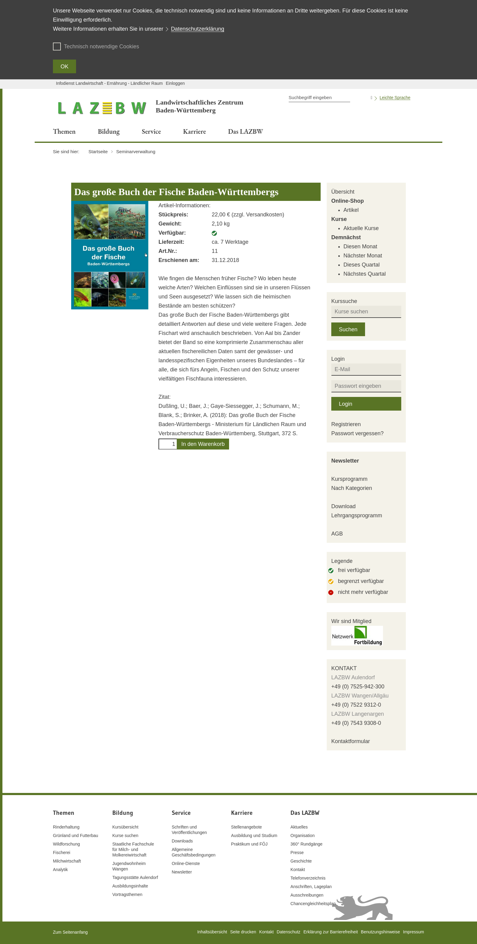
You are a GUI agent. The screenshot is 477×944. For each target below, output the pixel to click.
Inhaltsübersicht (212, 931)
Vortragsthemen (127, 894)
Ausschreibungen (307, 895)
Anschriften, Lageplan (311, 886)
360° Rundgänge (306, 844)
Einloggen (175, 83)
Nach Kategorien (351, 488)
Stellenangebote (246, 827)
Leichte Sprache (395, 97)
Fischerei (61, 852)
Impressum (413, 931)
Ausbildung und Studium (254, 835)
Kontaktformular (350, 741)
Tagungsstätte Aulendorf (135, 877)
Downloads (182, 841)
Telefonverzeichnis (308, 878)
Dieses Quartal (361, 265)
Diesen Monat (360, 246)
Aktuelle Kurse (361, 228)
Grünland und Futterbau (75, 835)
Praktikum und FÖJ (249, 844)
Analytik (60, 869)
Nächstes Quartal (364, 274)
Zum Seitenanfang (70, 932)
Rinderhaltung (66, 827)
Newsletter (345, 461)
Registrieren (346, 424)
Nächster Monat (362, 256)
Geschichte (301, 861)
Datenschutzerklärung (197, 29)
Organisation (303, 835)
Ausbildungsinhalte (130, 886)
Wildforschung (66, 844)
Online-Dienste (186, 863)
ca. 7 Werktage (230, 242)
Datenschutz (289, 931)
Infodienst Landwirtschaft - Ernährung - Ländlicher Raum (109, 83)
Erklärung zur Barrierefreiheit (330, 931)
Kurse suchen (125, 835)
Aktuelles (299, 827)
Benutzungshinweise (380, 931)
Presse (297, 852)
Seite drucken (243, 931)
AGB (337, 534)
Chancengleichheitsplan (313, 903)
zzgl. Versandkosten (257, 215)
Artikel (351, 210)
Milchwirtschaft (67, 861)
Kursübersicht (125, 827)
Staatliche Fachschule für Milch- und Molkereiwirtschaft (133, 849)
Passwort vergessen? (357, 433)
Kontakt (298, 869)
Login (345, 404)
